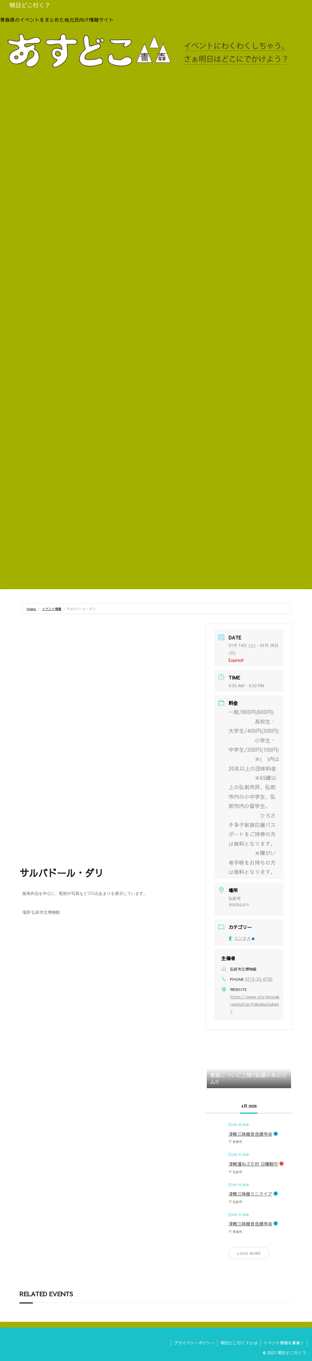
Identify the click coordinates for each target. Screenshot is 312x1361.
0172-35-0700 (258, 979)
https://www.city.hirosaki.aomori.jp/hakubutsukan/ (254, 1004)
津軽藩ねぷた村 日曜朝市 (253, 1164)
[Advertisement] (156, 541)
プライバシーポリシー (194, 1343)
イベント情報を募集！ (283, 1343)
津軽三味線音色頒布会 (250, 1134)
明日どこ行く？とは (239, 1343)
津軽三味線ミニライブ (250, 1194)
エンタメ (241, 938)
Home (32, 609)
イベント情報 (51, 609)
